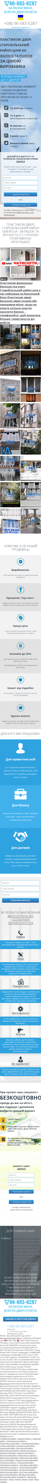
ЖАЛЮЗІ (7, 56)
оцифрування (17, 1254)
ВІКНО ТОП (14, 1412)
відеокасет (11, 1261)
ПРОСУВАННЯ (27, 1261)
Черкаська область (8, 1462)
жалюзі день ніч (20, 1238)
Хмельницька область (27, 1455)
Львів (30, 1479)
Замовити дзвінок (20, 27)
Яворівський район (26, 1474)
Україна (3, 1482)
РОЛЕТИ (25, 56)
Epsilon (29, 1400)
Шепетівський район (9, 1472)
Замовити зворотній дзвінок (20, 1319)
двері (18, 1338)
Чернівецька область (9, 1465)
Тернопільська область (16, 1441)
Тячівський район (7, 1446)
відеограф (27, 1267)
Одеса (11, 1479)
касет (5, 1254)
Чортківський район (9, 1470)
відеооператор (13, 1271)
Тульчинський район (30, 1443)
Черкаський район (25, 1462)
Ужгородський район (25, 1446)
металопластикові (8, 1338)
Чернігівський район (28, 1467)
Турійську (23, 1407)
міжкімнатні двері (28, 1241)
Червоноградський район (26, 1460)
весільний (14, 1267)
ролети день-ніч (11, 1245)
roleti (6, 1248)
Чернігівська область (9, 1467)
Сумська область (24, 1439)
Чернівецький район (28, 1465)
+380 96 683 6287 (20, 23)
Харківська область (28, 1450)
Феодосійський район (9, 1450)
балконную (5, 1383)
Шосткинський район (28, 1472)
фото (24, 1248)
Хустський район (7, 1460)
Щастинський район (9, 1474)
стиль (3, 1251)
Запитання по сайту (15, 1333)
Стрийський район (8, 1439)
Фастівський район (24, 1448)
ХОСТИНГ (35, 1251)
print (35, 1248)
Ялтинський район (8, 1477)
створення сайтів (26, 1264)
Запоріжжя (31, 1477)
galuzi (14, 1241)
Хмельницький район (9, 1458)
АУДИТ (12, 1251)
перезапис (29, 1258)
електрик (15, 1248)
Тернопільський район (10, 1443)
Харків (24, 1479)
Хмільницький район (29, 1458)
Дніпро (18, 1479)
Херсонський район (8, 1455)
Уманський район (7, 1448)
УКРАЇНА (3, 1436)
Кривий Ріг (21, 1477)
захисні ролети (31, 1245)
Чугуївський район (27, 1470)
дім (30, 1248)
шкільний (9, 1264)
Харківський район (8, 1453)
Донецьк (4, 1479)
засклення (4, 1405)
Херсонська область (25, 1453)
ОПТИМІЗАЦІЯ (14, 1258)
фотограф (23, 1251)
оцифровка (32, 1254)
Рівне (36, 1479)
